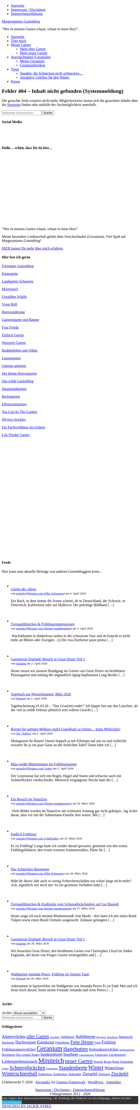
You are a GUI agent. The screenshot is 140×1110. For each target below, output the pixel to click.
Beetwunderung (13, 312)
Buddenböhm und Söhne (19, 350)
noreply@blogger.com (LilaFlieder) (37, 838)
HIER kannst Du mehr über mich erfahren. (32, 248)
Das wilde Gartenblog (17, 381)
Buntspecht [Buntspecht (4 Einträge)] (126, 1037)
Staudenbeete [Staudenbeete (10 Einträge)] (73, 1067)
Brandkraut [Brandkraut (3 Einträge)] (112, 1037)
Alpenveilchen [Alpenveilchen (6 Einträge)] (14, 1036)
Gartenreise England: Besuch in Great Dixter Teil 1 (48, 939)
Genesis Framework (70, 1082)
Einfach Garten (13, 335)
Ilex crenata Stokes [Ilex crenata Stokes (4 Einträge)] (28, 1054)
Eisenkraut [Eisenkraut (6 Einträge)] (45, 1042)
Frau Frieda (10, 327)
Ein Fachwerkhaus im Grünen (23, 427)
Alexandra (42, 1082)
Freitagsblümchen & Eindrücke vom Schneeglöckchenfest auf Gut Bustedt (65, 904)
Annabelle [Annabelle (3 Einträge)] (55, 1037)
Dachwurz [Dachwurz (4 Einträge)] (8, 1042)
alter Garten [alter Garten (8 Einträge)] (37, 1036)
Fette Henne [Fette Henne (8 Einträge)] (81, 1042)
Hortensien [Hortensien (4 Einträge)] (8, 1054)
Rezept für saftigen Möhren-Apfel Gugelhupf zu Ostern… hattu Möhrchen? (65, 729)
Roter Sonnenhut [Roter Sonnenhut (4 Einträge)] (122, 1061)
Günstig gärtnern (14, 366)
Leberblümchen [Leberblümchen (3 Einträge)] (86, 1055)
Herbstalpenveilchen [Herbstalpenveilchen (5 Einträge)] (104, 1049)
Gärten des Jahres (23, 589)
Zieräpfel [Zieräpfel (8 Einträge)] (119, 1073)
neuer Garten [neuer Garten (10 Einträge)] (79, 1061)
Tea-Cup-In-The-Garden (19, 412)
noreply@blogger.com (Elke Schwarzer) (40, 593)
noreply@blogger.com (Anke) (34, 768)
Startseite (14, 105)
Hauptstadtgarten (14, 389)
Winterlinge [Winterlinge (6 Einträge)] (114, 1068)
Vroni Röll (9, 304)
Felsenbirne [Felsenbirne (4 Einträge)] (62, 1042)
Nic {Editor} (24, 733)
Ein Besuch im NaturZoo (29, 799)
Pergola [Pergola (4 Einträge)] (98, 1061)
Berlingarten (11, 396)
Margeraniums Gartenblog (21, 21)
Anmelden (113, 1082)
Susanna (21, 663)
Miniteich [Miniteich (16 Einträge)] (51, 1060)
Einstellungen (12, 1102)
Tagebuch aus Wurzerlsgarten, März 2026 (41, 694)
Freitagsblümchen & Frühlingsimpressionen (43, 624)
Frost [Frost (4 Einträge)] (97, 1042)
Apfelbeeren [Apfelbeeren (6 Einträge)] (85, 1036)
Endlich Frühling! (24, 834)
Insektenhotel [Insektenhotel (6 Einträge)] (51, 1054)
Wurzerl (21, 698)
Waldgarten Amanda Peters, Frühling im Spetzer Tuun (50, 974)
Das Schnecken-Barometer (30, 869)
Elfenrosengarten (14, 404)
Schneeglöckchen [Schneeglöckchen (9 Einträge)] (27, 1067)
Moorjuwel (10, 289)
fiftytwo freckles (14, 419)
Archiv (7, 1013)
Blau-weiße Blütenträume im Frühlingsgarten (44, 764)
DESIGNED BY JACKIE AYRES (26, 1106)
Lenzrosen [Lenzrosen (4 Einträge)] (101, 1054)
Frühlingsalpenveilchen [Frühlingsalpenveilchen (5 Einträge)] (19, 1049)
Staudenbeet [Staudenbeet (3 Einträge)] (52, 1068)
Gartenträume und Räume (20, 320)
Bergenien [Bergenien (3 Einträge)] (101, 1037)
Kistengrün (10, 274)
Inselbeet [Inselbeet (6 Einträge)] (70, 1054)
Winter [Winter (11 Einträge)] (96, 1067)
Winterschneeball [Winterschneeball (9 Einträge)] (19, 1073)
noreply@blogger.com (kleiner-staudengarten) (44, 628)
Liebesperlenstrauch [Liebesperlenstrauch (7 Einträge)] (19, 1061)
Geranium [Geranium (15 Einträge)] (49, 1048)
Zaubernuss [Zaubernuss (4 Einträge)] (45, 1074)
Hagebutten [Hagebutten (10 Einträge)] (75, 1049)
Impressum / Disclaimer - (54, 1090)
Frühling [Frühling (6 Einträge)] (109, 1042)
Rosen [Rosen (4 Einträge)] (108, 1061)
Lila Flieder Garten (16, 435)
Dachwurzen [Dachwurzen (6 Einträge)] (25, 1042)
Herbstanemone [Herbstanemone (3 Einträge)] (127, 1050)
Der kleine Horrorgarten (19, 373)
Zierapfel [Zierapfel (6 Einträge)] (90, 1074)
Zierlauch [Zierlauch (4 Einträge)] (104, 1074)
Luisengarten (11, 358)
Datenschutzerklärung (89, 1090)
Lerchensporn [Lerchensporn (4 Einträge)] (117, 1054)
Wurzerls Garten (14, 343)
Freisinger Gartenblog (18, 266)
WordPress (95, 1082)
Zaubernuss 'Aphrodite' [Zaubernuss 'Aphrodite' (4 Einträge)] (67, 1074)
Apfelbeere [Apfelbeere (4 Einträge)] (67, 1037)
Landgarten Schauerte (17, 281)
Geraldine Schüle (14, 297)
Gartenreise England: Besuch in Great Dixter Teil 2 (48, 659)
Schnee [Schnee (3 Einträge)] (5, 1068)
